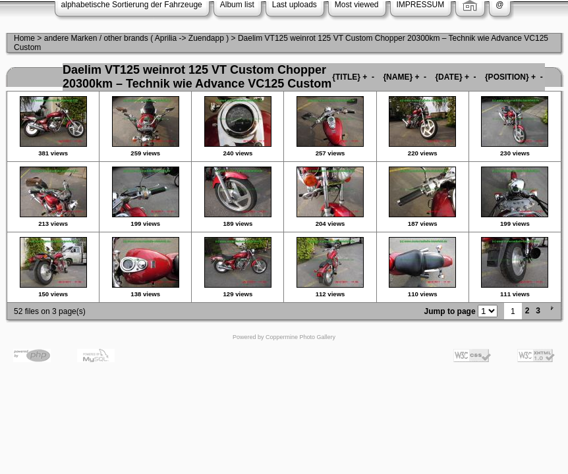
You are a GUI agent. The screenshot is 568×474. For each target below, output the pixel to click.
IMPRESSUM (421, 4)
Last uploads (294, 4)
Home (24, 38)
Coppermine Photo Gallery (300, 337)
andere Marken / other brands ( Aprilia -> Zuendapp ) (136, 38)
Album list (237, 4)
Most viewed (357, 4)
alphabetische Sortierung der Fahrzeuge (131, 4)
